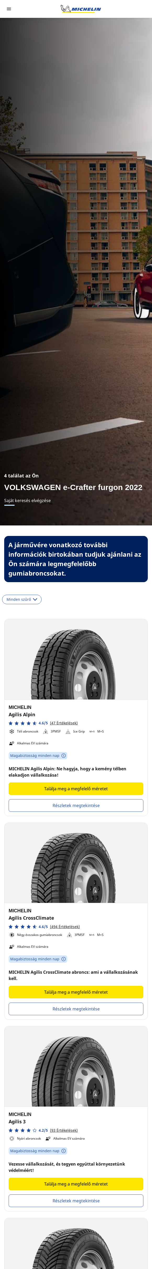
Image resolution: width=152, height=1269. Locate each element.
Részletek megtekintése (76, 805)
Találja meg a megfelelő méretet (76, 789)
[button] (43, 723)
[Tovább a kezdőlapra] (81, 9)
